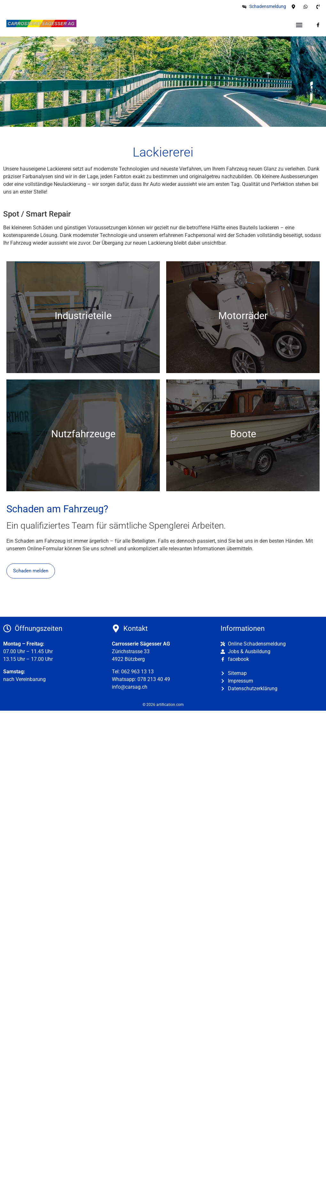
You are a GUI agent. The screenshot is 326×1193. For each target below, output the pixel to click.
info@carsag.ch (129, 687)
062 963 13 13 (137, 672)
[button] (299, 24)
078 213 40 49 (153, 679)
